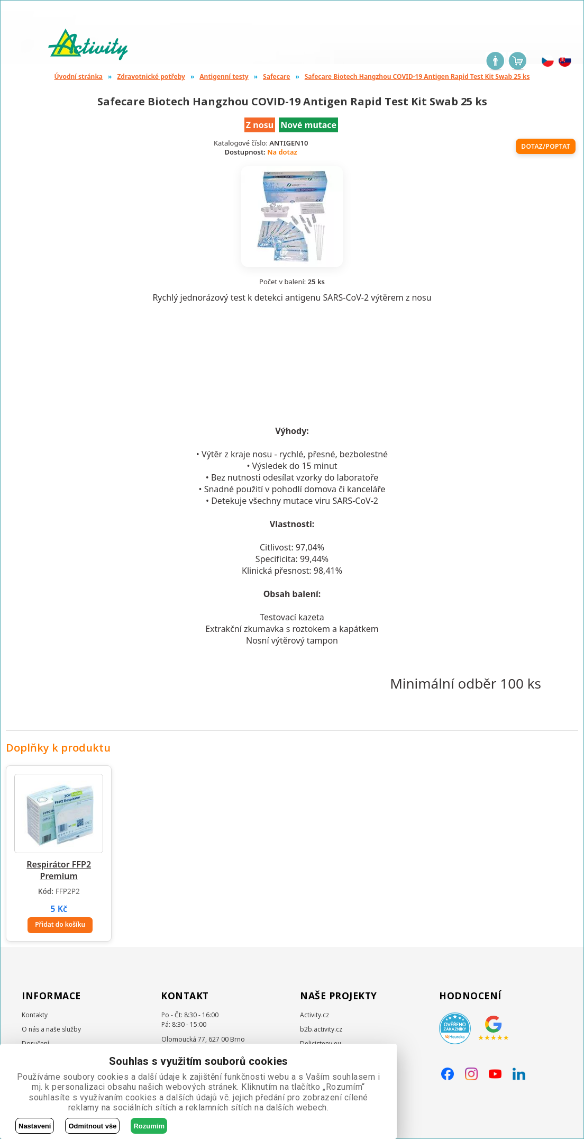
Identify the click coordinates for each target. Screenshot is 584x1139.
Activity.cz (314, 1014)
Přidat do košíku (60, 924)
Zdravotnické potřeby (151, 76)
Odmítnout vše (92, 1126)
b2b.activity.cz (321, 1029)
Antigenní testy (223, 76)
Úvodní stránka (78, 76)
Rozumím (149, 1126)
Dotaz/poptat (545, 146)
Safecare (276, 76)
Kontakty (35, 1014)
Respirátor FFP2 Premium (58, 870)
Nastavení (35, 1126)
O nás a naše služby (51, 1029)
